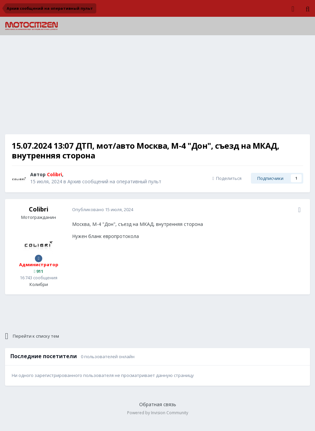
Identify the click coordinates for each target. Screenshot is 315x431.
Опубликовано (102, 209)
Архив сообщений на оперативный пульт (114, 181)
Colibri (38, 209)
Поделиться (227, 178)
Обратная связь (157, 404)
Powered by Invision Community (157, 413)
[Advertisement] (157, 87)
